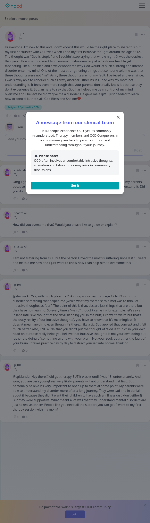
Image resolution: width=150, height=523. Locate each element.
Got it (75, 185)
